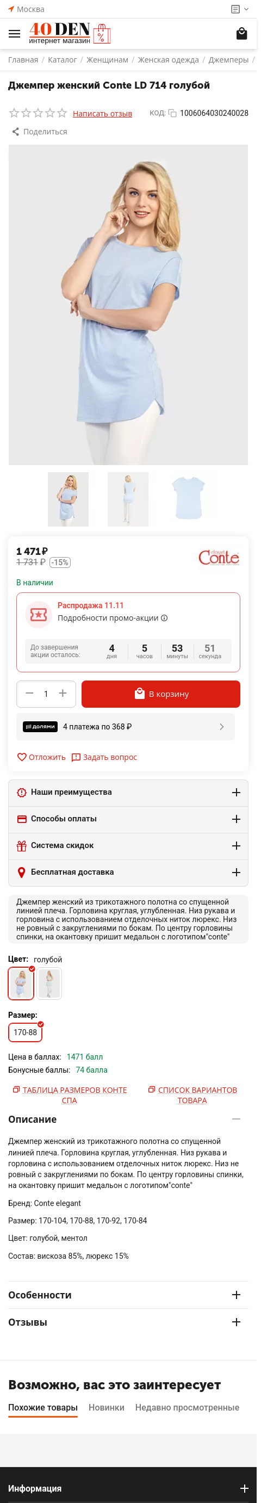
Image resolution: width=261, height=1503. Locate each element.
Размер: (23, 1015)
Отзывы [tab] (124, 1322)
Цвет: (18, 959)
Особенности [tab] (124, 1295)
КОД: (158, 113)
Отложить (41, 757)
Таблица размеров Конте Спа (75, 1095)
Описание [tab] (124, 1119)
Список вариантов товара (197, 1095)
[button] (40, 132)
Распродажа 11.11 (91, 605)
